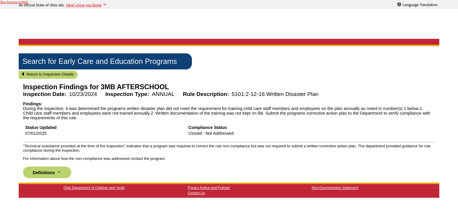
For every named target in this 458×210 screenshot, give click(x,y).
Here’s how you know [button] (84, 5)
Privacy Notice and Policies (209, 188)
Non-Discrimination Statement (335, 188)
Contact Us (196, 193)
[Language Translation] (417, 4)
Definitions (47, 172)
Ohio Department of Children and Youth (94, 188)
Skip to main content (14, 2)
